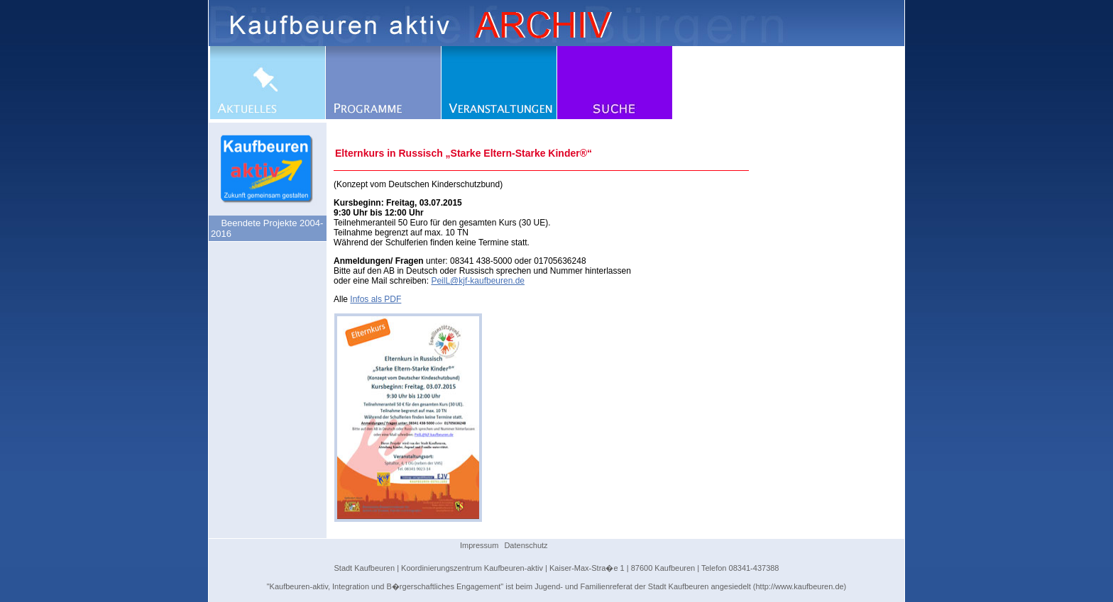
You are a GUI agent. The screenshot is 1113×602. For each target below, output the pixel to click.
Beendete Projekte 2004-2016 (267, 228)
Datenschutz (525, 545)
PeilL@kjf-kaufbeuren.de (478, 281)
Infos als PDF (375, 299)
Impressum (479, 545)
